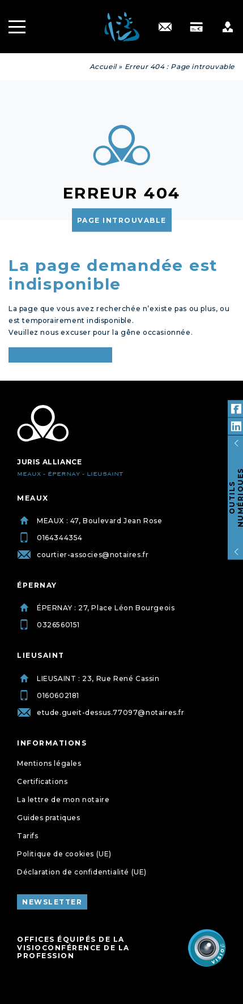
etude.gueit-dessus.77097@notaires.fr (101, 712)
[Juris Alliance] (43, 424)
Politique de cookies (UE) (64, 854)
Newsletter (52, 902)
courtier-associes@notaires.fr (82, 555)
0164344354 (50, 538)
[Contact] (165, 27)
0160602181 (48, 695)
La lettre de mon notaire (63, 799)
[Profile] (227, 27)
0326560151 (48, 625)
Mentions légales (49, 763)
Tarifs (28, 835)
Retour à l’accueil (60, 355)
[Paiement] (196, 27)
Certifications (42, 781)
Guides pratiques (48, 817)
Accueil (103, 66)
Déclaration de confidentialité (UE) (82, 872)
